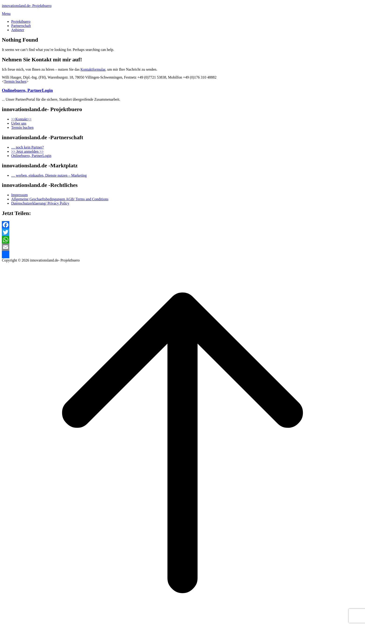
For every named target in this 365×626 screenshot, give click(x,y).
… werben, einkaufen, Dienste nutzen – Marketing (49, 175)
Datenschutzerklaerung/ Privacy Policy (40, 203)
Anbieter (17, 30)
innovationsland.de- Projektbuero (26, 6)
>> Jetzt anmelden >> (27, 151)
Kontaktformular (93, 69)
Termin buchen (15, 81)
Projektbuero (20, 21)
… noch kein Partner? (27, 147)
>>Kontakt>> (21, 119)
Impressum (19, 195)
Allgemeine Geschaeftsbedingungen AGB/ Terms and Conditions (59, 199)
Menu (6, 14)
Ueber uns (18, 123)
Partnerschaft (21, 26)
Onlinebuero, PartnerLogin (27, 90)
